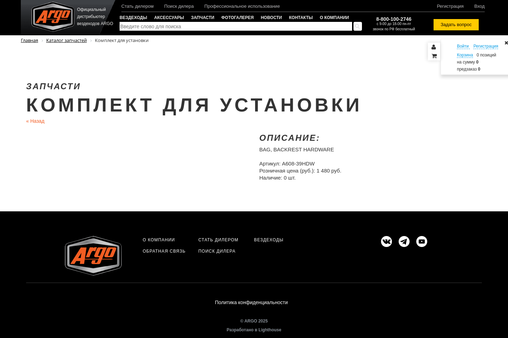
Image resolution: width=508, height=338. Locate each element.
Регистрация (450, 6)
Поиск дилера (179, 6)
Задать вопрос (456, 24)
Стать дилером (137, 6)
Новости (271, 17)
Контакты (301, 17)
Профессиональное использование (242, 6)
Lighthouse (270, 329)
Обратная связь (164, 251)
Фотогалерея (237, 17)
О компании (334, 17)
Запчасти (202, 17)
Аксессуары (169, 17)
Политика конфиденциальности (251, 302)
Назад (35, 121)
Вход (479, 6)
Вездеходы (133, 17)
